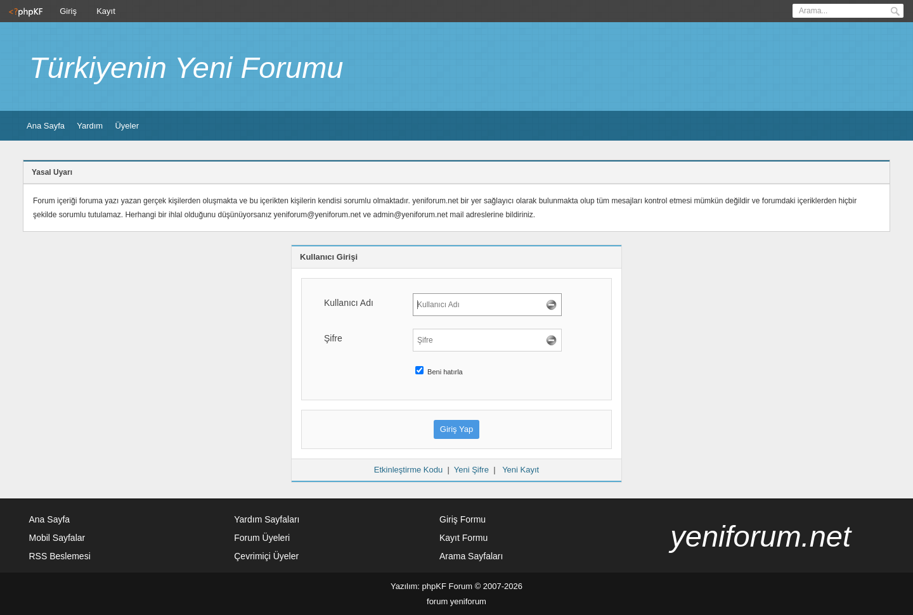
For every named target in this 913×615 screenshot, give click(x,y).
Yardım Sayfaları (266, 519)
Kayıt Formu (463, 538)
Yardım (90, 125)
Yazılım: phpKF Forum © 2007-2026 (456, 586)
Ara (895, 11)
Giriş (68, 11)
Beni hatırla (439, 372)
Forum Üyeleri (262, 538)
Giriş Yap (456, 429)
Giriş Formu (462, 519)
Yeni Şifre (471, 469)
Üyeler (127, 125)
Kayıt (105, 11)
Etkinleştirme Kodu (408, 469)
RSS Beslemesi (60, 556)
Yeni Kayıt (520, 469)
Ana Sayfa (46, 125)
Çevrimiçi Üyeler (266, 556)
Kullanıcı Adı (348, 303)
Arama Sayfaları (471, 556)
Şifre (333, 338)
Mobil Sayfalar (57, 538)
